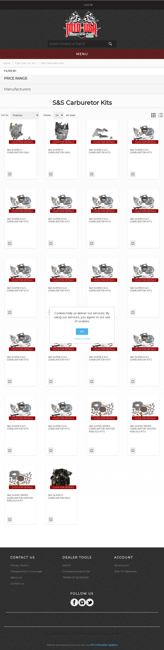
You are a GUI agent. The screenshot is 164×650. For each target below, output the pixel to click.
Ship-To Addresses (125, 571)
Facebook (74, 602)
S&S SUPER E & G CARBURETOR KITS (100, 151)
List (160, 115)
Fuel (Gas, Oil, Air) (25, 63)
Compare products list (76, 571)
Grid (153, 115)
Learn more (82, 338)
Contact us (17, 583)
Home (6, 63)
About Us (16, 577)
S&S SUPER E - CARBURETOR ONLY (59, 151)
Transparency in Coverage (26, 571)
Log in (88, 4)
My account (121, 565)
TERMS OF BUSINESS (75, 577)
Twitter (82, 602)
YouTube (90, 602)
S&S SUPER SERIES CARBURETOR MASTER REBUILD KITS (102, 429)
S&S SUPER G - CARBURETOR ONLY (18, 151)
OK (82, 331)
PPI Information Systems (104, 645)
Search (66, 565)
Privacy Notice (19, 565)
